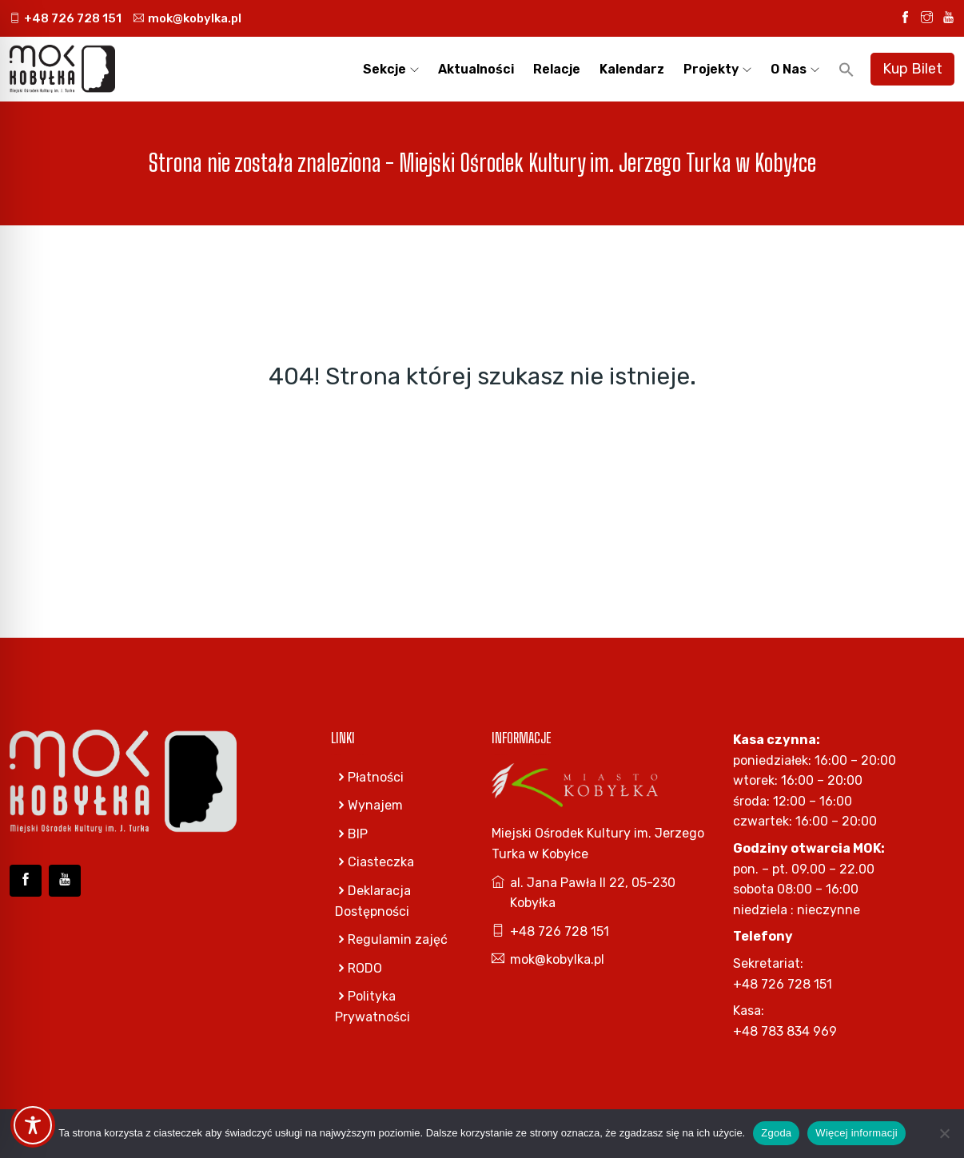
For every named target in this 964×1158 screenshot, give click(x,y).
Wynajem (369, 805)
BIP (351, 834)
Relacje (556, 69)
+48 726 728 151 (65, 18)
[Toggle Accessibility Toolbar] (33, 1125)
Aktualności (476, 69)
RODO (358, 968)
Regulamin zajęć (391, 939)
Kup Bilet (912, 69)
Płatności (369, 777)
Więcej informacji (856, 1133)
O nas (789, 69)
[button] (846, 70)
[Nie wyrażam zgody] (944, 1133)
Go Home (482, 443)
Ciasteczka (374, 861)
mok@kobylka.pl (187, 18)
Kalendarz (632, 69)
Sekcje (384, 69)
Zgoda (776, 1133)
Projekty (711, 69)
